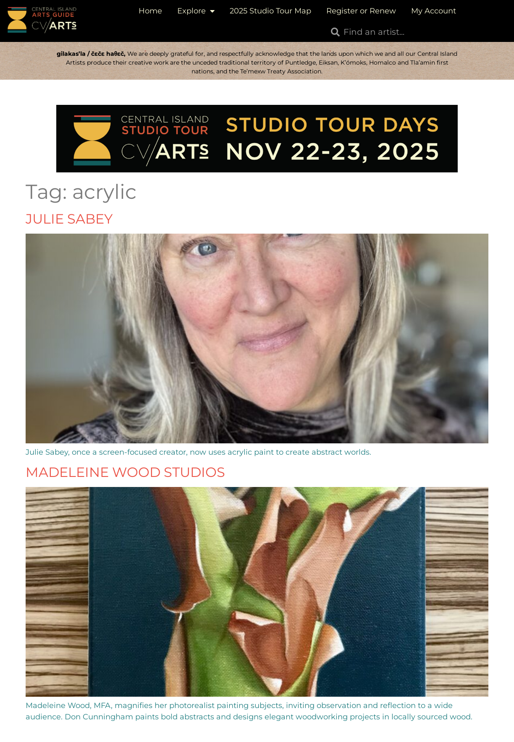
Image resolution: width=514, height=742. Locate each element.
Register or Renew (361, 11)
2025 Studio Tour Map (270, 11)
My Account (433, 11)
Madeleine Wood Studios (125, 472)
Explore (196, 11)
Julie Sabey (69, 219)
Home (150, 11)
